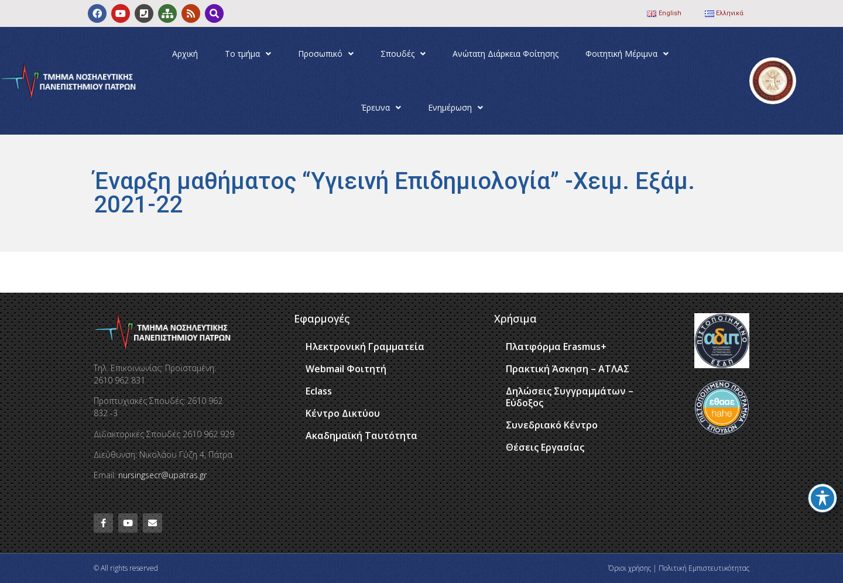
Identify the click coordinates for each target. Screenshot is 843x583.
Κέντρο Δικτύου (343, 413)
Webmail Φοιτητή (346, 368)
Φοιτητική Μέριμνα (627, 54)
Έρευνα (381, 108)
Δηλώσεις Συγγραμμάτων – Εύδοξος (569, 397)
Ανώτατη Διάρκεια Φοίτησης (505, 53)
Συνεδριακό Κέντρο (552, 425)
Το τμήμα (248, 54)
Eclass (319, 391)
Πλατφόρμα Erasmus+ (556, 346)
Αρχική (185, 53)
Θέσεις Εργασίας (545, 447)
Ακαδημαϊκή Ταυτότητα (361, 435)
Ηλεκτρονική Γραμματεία (365, 346)
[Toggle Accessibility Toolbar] (822, 498)
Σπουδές (403, 54)
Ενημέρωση (455, 108)
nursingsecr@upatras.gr (162, 475)
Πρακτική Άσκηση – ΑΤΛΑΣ (567, 368)
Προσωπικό (326, 54)
